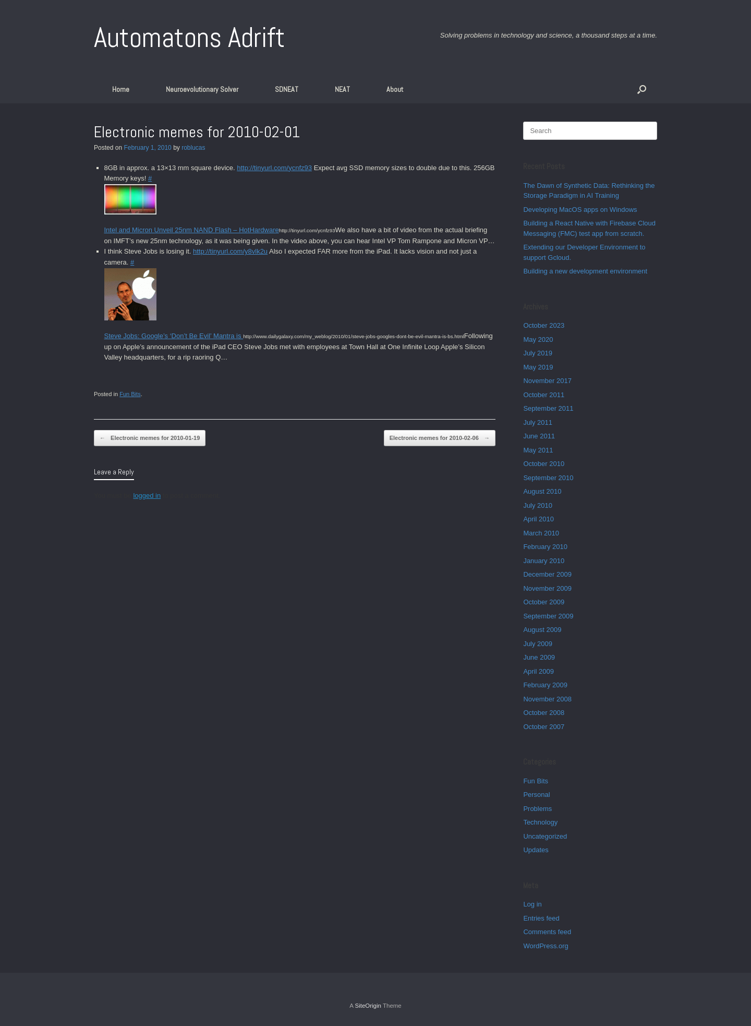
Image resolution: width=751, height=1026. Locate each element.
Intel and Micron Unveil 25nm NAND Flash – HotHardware (191, 230)
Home (120, 89)
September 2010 (548, 478)
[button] (641, 89)
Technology (540, 822)
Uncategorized (545, 836)
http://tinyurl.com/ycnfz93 (274, 168)
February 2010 (545, 547)
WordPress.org (545, 946)
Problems (537, 809)
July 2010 (537, 505)
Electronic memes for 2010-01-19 (150, 438)
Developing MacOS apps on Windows (580, 209)
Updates (535, 850)
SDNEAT (286, 89)
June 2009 (539, 657)
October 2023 (543, 325)
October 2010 (543, 464)
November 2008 (547, 699)
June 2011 (539, 436)
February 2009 (545, 685)
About (394, 89)
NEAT (342, 89)
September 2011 (548, 408)
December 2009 (547, 574)
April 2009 (538, 671)
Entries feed (541, 918)
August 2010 (542, 491)
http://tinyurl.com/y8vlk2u (230, 251)
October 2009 (543, 602)
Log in (532, 904)
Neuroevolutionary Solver (202, 89)
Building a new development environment (585, 271)
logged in (147, 495)
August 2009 (542, 630)
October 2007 (543, 727)
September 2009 (548, 616)
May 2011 (538, 450)
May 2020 (538, 339)
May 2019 (538, 367)
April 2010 (538, 519)
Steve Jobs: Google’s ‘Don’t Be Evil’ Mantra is (174, 336)
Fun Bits (130, 394)
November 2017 (547, 381)
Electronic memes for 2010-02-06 (440, 438)
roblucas (193, 147)
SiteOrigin (368, 1006)
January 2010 (543, 561)
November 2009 (547, 588)
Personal (536, 794)
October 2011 (543, 395)
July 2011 (537, 422)
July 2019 (537, 353)
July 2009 (537, 644)
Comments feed (547, 932)
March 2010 (541, 533)
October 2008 (543, 713)
